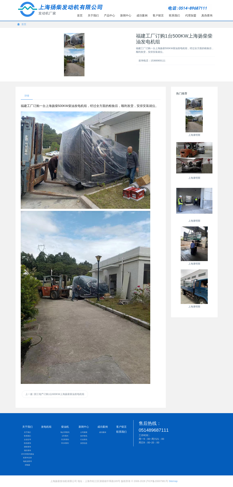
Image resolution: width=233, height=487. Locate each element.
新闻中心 (125, 15)
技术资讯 (83, 436)
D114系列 (65, 443)
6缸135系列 (64, 432)
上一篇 (54, 394)
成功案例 (142, 15)
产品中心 (109, 15)
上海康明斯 (194, 135)
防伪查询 (27, 443)
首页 (80, 15)
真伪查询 (206, 15)
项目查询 (27, 450)
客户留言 (158, 15)
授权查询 (27, 447)
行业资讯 (83, 439)
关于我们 (93, 15)
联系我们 (174, 15)
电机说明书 (27, 461)
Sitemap (173, 481)
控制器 (27, 465)
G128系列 (65, 439)
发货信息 (83, 443)
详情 (26, 95)
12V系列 (65, 436)
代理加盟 (190, 15)
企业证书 (27, 439)
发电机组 (46, 426)
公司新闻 (83, 432)
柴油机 (65, 426)
